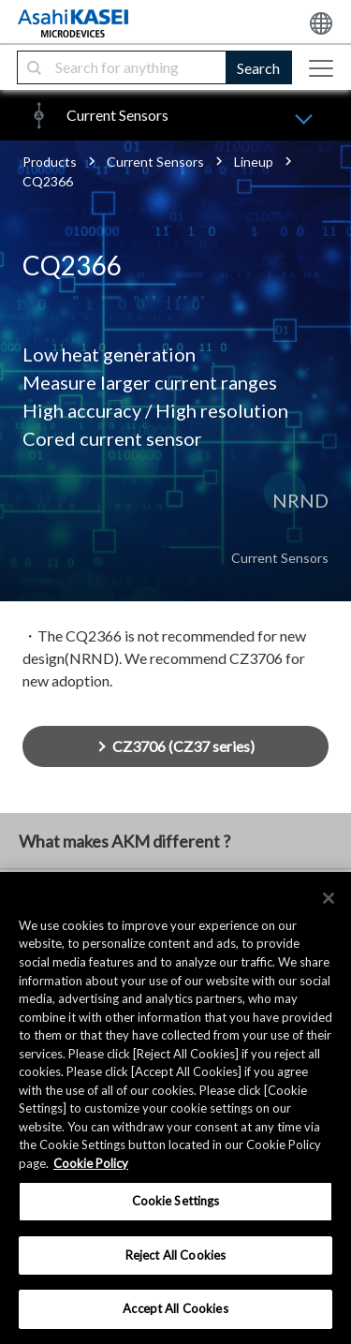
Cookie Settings (176, 1200)
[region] (175, 1108)
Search (258, 68)
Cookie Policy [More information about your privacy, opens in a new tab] (90, 1163)
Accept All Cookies (175, 1308)
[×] (328, 898)
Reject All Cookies (175, 1255)
